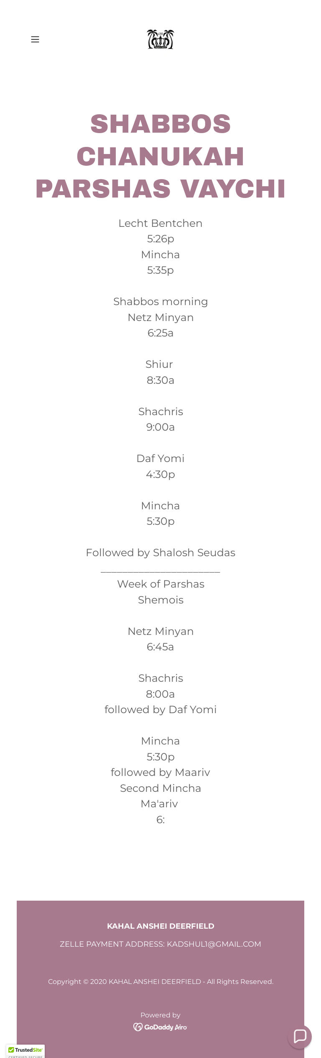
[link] (160, 39)
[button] (47, 39)
